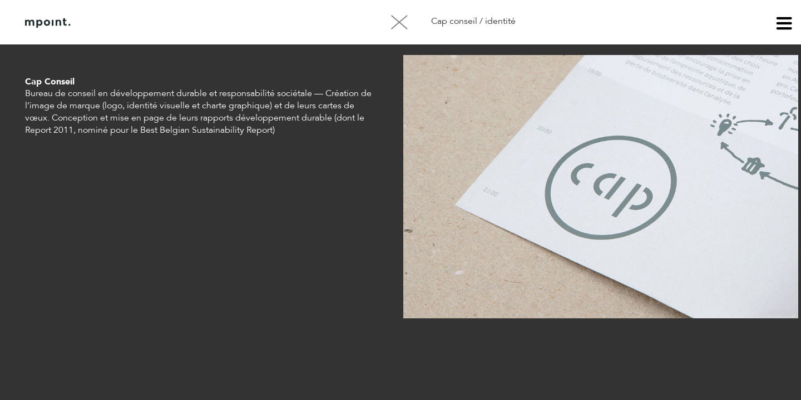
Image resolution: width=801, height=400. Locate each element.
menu (784, 25)
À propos (138, 22)
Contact (194, 22)
